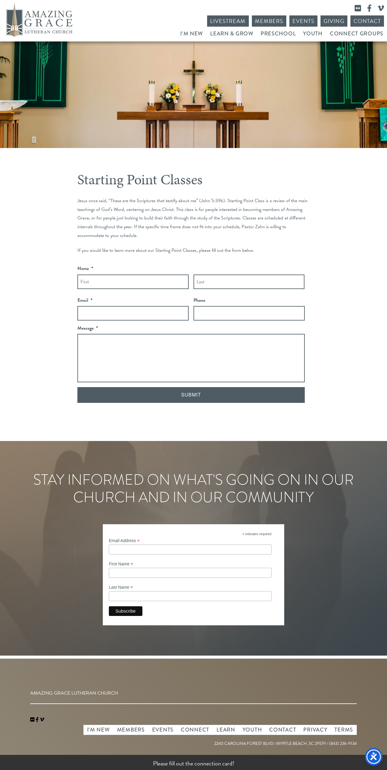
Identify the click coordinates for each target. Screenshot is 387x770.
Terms (343, 730)
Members (269, 21)
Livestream (228, 21)
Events (303, 21)
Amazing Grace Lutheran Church (39, 20)
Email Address (124, 541)
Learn (225, 730)
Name (85, 268)
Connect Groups (356, 34)
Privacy (315, 730)
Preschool (278, 34)
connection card (213, 763)
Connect (195, 730)
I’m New (191, 34)
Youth (313, 34)
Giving (334, 21)
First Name (121, 564)
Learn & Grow (231, 34)
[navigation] (42, 719)
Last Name (121, 587)
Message (87, 328)
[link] (33, 719)
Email (85, 300)
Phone (199, 300)
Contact (367, 21)
